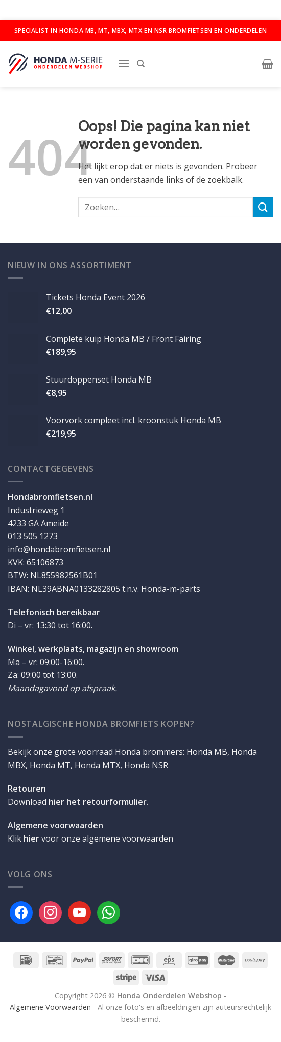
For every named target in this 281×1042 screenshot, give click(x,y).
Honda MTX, (98, 765)
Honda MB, (207, 751)
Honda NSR (146, 765)
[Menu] (124, 63)
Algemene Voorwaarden (50, 1007)
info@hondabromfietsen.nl (59, 549)
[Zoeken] (141, 63)
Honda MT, (51, 765)
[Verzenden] (263, 207)
